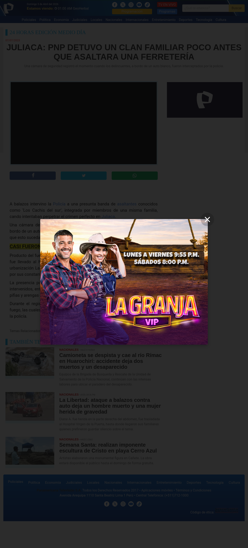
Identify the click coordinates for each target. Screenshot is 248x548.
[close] (207, 219)
